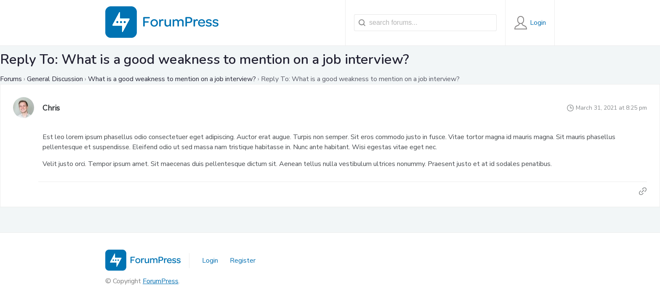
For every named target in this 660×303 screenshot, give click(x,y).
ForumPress (160, 281)
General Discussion (55, 79)
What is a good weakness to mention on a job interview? (172, 79)
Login (210, 260)
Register (242, 260)
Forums (11, 79)
